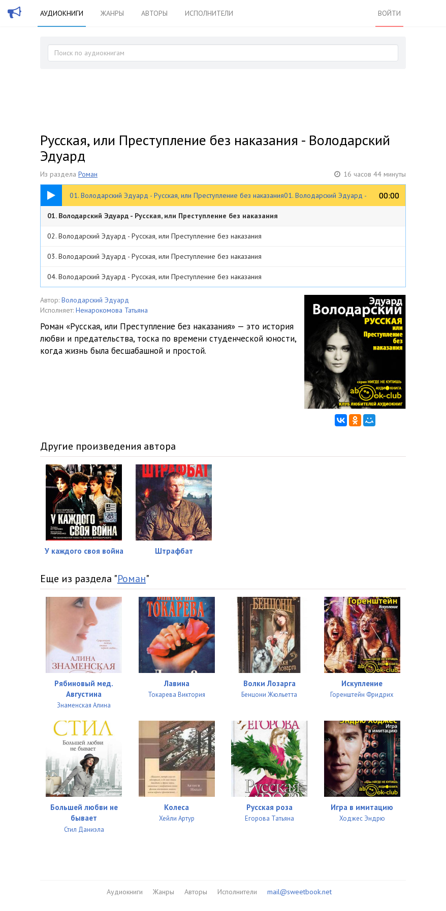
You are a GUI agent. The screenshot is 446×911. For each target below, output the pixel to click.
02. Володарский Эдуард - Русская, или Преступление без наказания (154, 236)
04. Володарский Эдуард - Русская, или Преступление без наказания (154, 276)
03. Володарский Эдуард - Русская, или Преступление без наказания (154, 256)
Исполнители (209, 13)
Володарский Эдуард (95, 300)
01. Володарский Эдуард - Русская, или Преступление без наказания (162, 215)
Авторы (154, 13)
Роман (88, 174)
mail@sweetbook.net (299, 891)
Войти (389, 13)
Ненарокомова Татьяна (112, 310)
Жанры (112, 13)
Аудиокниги (61, 13)
